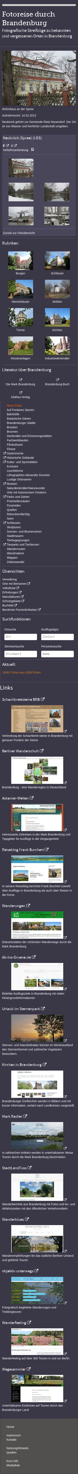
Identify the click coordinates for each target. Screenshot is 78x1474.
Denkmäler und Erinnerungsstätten (29, 436)
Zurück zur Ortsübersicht (19, 233)
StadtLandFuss (14, 1168)
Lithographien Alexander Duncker (28, 475)
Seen (10, 518)
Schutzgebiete (11, 601)
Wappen (12, 557)
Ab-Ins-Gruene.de (16, 957)
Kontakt (11, 1439)
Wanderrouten (16, 549)
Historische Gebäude (20, 457)
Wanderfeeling (14, 1322)
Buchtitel (8, 605)
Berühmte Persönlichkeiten (19, 609)
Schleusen (13, 523)
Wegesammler (14, 1369)
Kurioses (12, 466)
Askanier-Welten (15, 798)
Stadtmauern (15, 536)
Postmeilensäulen (18, 501)
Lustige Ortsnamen (19, 479)
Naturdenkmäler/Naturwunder (26, 488)
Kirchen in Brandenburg (22, 1064)
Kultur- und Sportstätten (22, 462)
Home (10, 1426)
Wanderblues (13, 1219)
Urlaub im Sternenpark (21, 1008)
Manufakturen (11, 596)
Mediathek (13, 1465)
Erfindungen (10, 592)
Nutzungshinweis (17, 1448)
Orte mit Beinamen (14, 583)
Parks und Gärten (18, 496)
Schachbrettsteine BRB (21, 699)
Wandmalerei (15, 553)
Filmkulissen (15, 444)
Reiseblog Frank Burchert (23, 849)
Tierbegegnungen (18, 540)
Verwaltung (9, 579)
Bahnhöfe (13, 414)
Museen (12, 483)
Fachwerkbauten (17, 440)
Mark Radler (12, 1116)
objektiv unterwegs (17, 1271)
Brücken (12, 427)
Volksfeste (9, 588)
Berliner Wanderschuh (20, 751)
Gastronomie (15, 453)
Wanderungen (13, 905)
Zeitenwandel (15, 562)
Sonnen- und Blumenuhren (24, 531)
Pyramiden (14, 505)
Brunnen (12, 431)
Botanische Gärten (19, 418)
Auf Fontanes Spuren (20, 410)
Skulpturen (14, 527)
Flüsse (11, 449)
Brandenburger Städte (21, 423)
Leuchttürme (15, 470)
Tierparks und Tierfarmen (23, 544)
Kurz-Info (12, 1461)
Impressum (13, 1435)
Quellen (12, 509)
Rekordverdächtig (18, 514)
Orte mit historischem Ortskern (26, 492)
